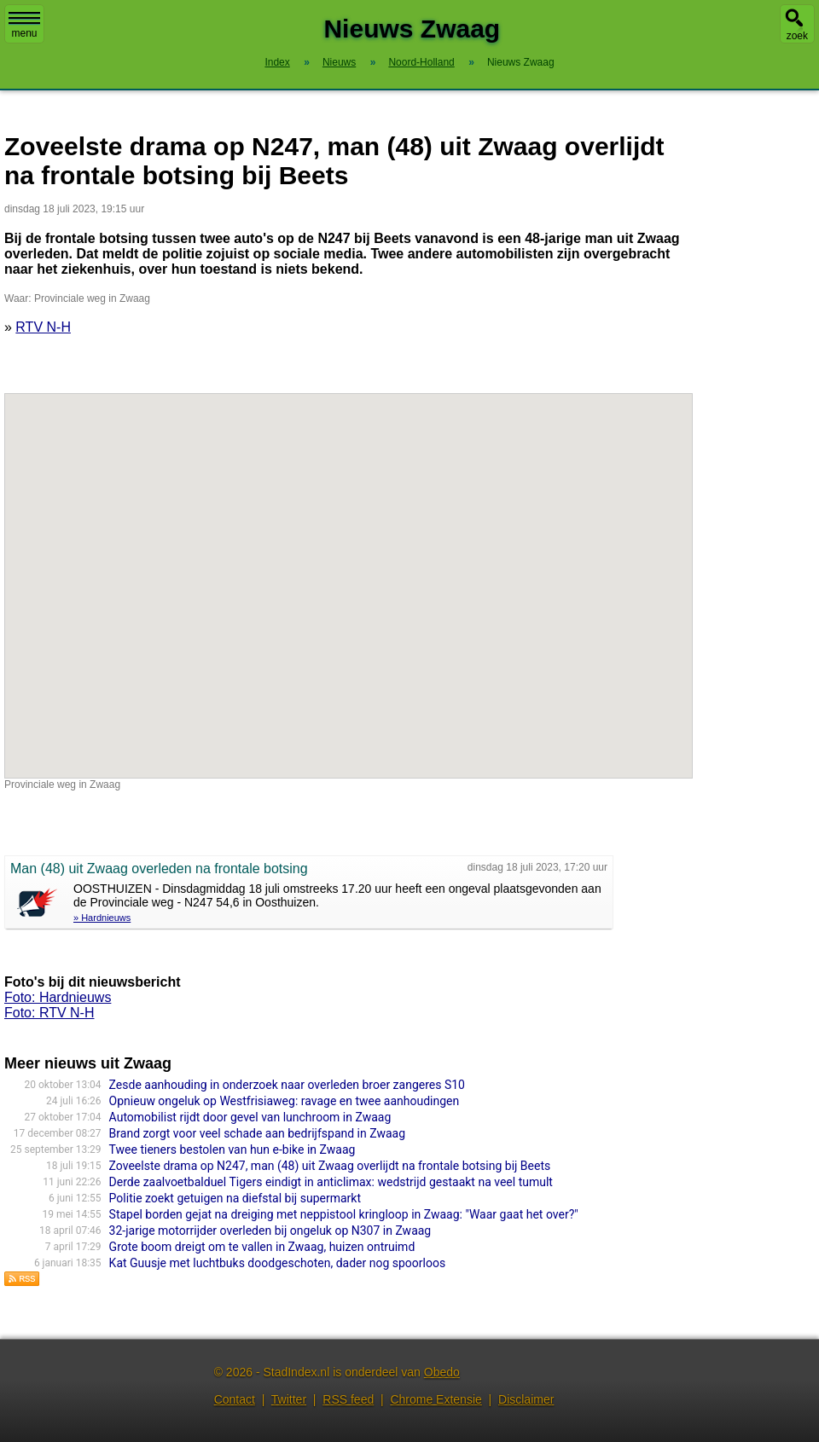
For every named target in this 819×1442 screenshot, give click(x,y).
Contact (234, 1399)
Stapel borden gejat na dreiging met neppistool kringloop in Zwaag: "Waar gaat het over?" (343, 1214)
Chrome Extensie (435, 1399)
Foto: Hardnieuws (57, 997)
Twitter (288, 1399)
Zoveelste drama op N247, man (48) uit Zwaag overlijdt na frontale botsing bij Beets (330, 1166)
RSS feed (348, 1399)
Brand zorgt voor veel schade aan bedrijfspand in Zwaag (257, 1133)
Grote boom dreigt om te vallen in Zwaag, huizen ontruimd (262, 1247)
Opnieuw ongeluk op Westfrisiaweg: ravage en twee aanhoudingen (284, 1101)
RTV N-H (43, 327)
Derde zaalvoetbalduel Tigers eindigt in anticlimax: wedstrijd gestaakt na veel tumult (331, 1182)
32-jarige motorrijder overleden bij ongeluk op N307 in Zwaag (270, 1230)
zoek (797, 36)
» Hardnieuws (102, 917)
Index (276, 62)
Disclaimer (526, 1399)
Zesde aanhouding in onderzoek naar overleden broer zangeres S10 (287, 1085)
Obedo (442, 1372)
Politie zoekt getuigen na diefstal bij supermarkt (235, 1198)
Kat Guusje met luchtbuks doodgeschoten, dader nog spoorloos (277, 1263)
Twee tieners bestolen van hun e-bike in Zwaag (232, 1149)
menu (24, 25)
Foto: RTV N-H (49, 1012)
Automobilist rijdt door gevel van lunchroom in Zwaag (251, 1117)
